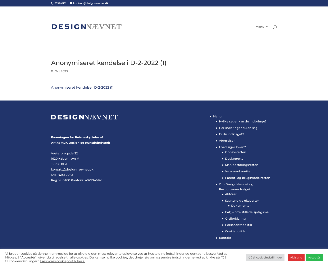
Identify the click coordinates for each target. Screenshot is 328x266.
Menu (260, 27)
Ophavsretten (235, 152)
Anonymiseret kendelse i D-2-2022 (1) (82, 87)
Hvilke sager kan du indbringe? (242, 121)
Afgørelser (227, 141)
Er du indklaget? (231, 134)
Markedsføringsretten (241, 165)
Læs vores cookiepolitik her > (62, 261)
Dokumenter (241, 205)
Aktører (231, 194)
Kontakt (225, 238)
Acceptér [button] (314, 257)
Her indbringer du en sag (238, 128)
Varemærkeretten (238, 171)
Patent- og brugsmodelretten (247, 178)
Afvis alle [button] (296, 257)
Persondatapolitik (238, 225)
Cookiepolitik (235, 231)
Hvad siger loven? (232, 147)
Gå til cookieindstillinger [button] (265, 257)
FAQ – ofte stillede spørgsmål (247, 212)
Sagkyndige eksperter (242, 200)
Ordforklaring (235, 218)
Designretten (235, 158)
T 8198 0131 (59, 164)
